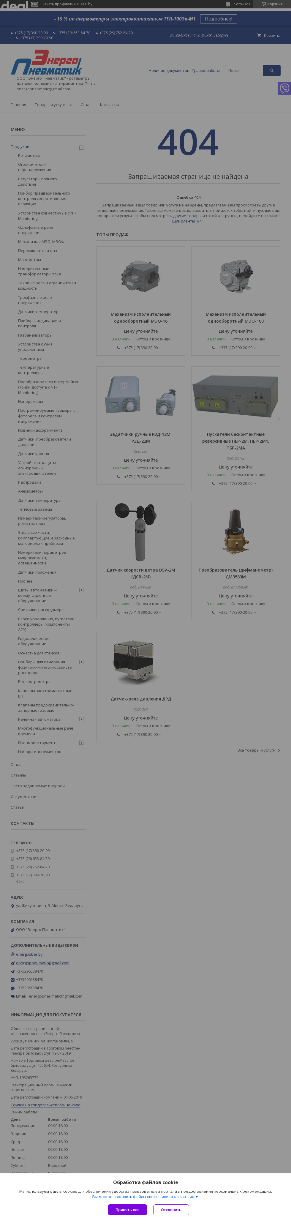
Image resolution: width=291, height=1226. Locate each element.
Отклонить (171, 1210)
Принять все (128, 1210)
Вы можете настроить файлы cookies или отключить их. (143, 1197)
